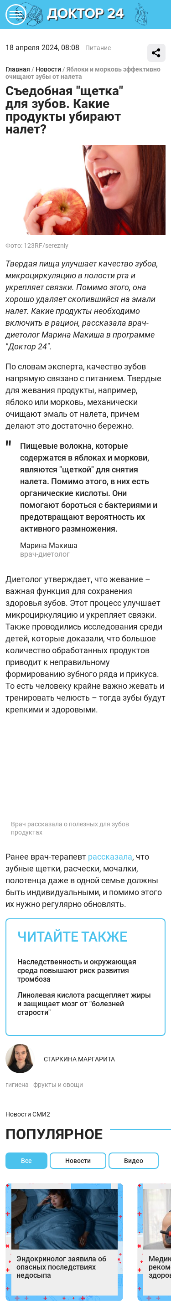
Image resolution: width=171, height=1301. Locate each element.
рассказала (110, 856)
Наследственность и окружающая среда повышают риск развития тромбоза (76, 970)
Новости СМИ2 (27, 1114)
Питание (98, 47)
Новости (48, 69)
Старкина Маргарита (79, 1059)
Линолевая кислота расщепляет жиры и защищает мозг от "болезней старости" (84, 1004)
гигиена (17, 1084)
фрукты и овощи (58, 1084)
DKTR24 (85, 14)
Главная (17, 69)
